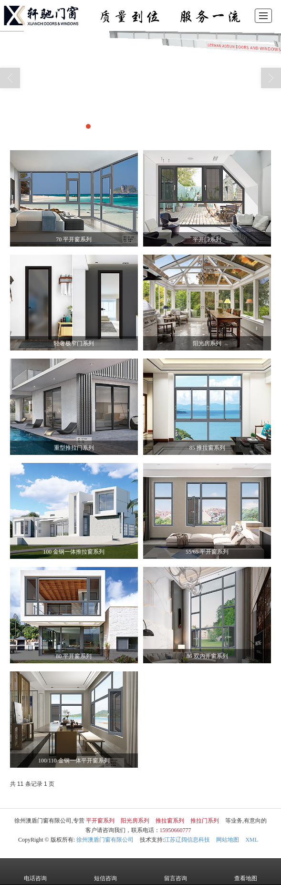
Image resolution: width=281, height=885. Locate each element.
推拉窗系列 (170, 820)
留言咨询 (175, 872)
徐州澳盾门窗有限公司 (105, 839)
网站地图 (227, 839)
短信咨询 (105, 872)
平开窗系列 (100, 820)
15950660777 (175, 830)
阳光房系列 (135, 820)
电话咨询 (35, 872)
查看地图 (245, 872)
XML (251, 839)
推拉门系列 (204, 820)
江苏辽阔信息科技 (187, 839)
